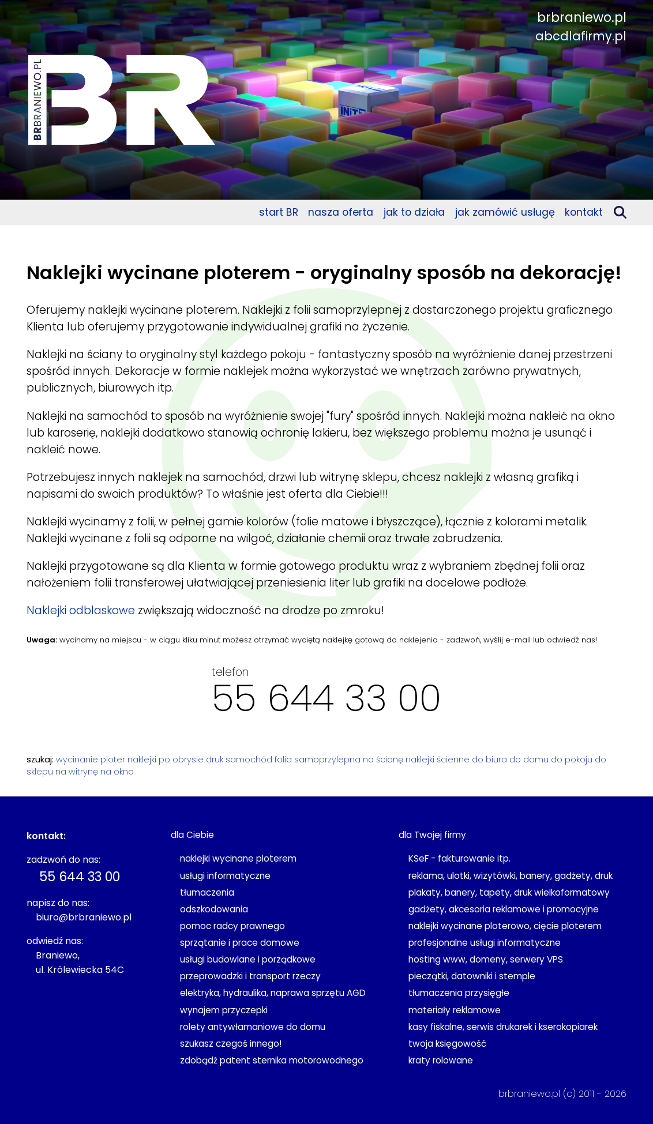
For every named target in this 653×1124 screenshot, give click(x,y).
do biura (489, 759)
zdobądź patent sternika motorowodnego (271, 1060)
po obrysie (181, 759)
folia (283, 759)
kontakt (584, 212)
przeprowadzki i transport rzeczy (250, 976)
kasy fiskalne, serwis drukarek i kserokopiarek (503, 1027)
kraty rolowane (440, 1060)
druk (214, 759)
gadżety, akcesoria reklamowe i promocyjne (503, 909)
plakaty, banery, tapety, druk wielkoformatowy (509, 892)
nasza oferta (340, 212)
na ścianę (383, 759)
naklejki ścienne (438, 759)
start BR (278, 212)
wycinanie (77, 759)
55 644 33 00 (326, 698)
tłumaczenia (207, 892)
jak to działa (414, 212)
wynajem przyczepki (224, 1010)
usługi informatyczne (225, 876)
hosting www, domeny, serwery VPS (485, 959)
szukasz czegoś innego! (231, 1043)
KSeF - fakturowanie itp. (459, 858)
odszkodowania (214, 909)
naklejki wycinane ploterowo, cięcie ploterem (505, 926)
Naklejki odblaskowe (81, 610)
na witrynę (76, 771)
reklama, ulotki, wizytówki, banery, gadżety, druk (510, 876)
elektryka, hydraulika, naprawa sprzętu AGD (273, 993)
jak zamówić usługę (505, 212)
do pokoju (571, 759)
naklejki (141, 759)
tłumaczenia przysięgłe (458, 993)
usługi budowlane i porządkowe (248, 959)
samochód (249, 759)
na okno (117, 771)
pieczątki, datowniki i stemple (471, 976)
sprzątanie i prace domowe (239, 943)
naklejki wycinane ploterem (238, 858)
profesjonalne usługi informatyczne (484, 943)
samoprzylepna (327, 759)
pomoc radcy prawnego (232, 926)
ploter (112, 759)
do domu (529, 759)
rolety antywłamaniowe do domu (252, 1027)
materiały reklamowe (454, 1010)
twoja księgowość (447, 1043)
